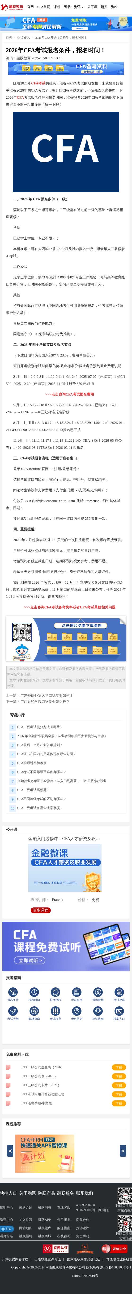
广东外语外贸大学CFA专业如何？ (46, 695)
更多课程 (41, 909)
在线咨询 (63, 1236)
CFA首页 (43, 7)
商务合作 (82, 1220)
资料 (114, 7)
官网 (30, 7)
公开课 (92, 7)
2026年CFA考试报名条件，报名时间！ (61, 37)
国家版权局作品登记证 (83, 1259)
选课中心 (6, 1220)
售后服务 (63, 1220)
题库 (104, 7)
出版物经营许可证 (47, 1259)
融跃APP (44, 1220)
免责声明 (82, 1236)
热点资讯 (23, 37)
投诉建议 (82, 1228)
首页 (9, 37)
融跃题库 (44, 1228)
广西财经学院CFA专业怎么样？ (45, 702)
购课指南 (63, 1228)
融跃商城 (44, 1236)
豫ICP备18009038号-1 (115, 1267)
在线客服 (63, 1207)
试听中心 (6, 1207)
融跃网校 (44, 1207)
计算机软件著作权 (15, 1259)
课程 (57, 7)
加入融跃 (25, 1220)
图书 (67, 7)
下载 (119, 1068)
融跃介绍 (25, 1207)
